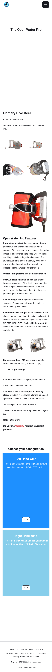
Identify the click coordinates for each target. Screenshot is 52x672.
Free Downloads (36, 649)
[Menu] (45, 4)
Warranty (19, 426)
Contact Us (13, 649)
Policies (23, 649)
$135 (26, 519)
